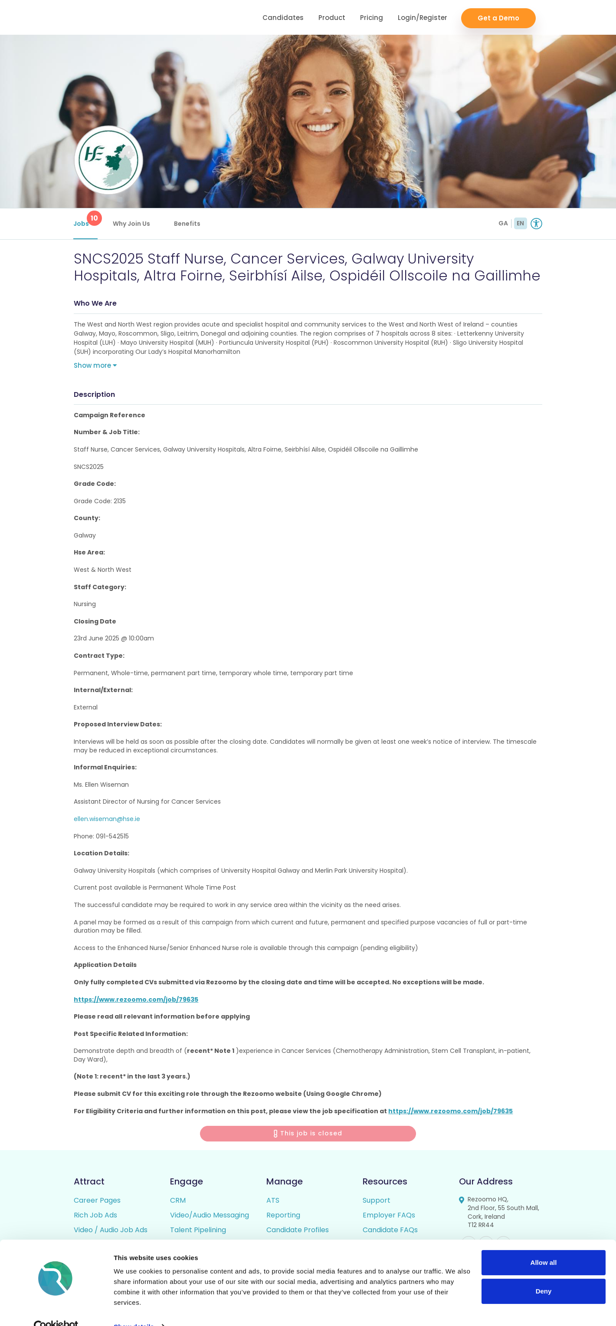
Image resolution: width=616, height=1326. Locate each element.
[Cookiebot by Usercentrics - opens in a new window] (56, 1309)
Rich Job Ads (95, 1216)
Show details (134, 1309)
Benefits (187, 223)
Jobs (86, 219)
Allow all (544, 1245)
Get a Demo (498, 17)
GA (503, 223)
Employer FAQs (389, 1216)
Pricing (371, 17)
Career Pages (97, 1202)
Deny (544, 1273)
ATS (272, 1202)
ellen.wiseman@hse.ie (107, 819)
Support (376, 1202)
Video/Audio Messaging (209, 1216)
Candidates (283, 17)
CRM (178, 1202)
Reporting (283, 1216)
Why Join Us (132, 223)
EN (520, 223)
